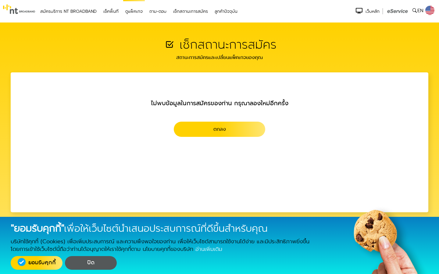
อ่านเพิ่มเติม (208, 249)
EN (425, 10)
